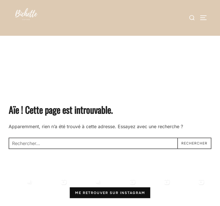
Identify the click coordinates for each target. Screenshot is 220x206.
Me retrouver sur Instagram (110, 156)
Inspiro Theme (170, 185)
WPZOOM (201, 185)
